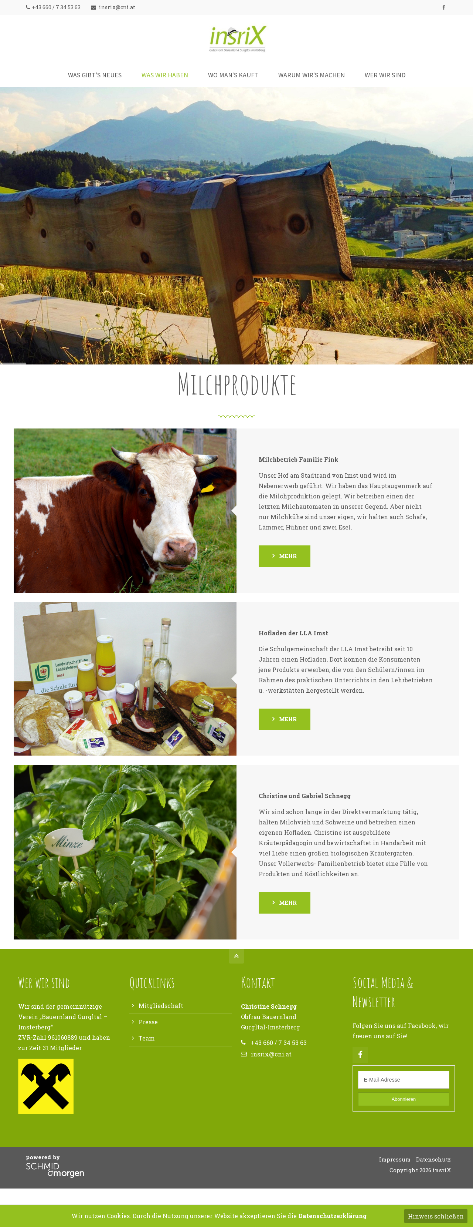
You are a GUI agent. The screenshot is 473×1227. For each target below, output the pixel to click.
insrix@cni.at (113, 7)
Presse (148, 1022)
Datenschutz (433, 1159)
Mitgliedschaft (161, 1005)
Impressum (395, 1159)
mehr (288, 555)
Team (147, 1038)
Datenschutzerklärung (332, 1216)
